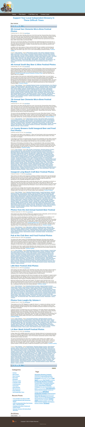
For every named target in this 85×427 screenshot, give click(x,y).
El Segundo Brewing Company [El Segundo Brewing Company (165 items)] (44, 381)
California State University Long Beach (34, 196)
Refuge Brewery (39, 203)
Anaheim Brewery (28, 319)
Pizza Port (33, 203)
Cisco (48, 320)
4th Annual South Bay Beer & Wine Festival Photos (33, 65)
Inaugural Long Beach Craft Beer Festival (32, 199)
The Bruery (33, 295)
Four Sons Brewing (24, 55)
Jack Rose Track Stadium (34, 200)
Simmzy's (25, 164)
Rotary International (38, 92)
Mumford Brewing (30, 161)
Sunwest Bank (41, 59)
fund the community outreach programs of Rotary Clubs (29, 73)
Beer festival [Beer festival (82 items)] (44, 377)
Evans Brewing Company (30, 198)
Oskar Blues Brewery (50, 258)
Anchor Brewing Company (26, 193)
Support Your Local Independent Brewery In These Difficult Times (33, 19)
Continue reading (24, 83)
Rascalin (49, 123)
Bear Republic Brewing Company (35, 194)
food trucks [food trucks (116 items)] (46, 383)
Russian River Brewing (41, 230)
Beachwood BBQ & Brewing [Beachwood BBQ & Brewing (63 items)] (46, 375)
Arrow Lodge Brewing (37, 150)
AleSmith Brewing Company (17, 319)
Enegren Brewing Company (22, 289)
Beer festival (41, 52)
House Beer (43, 88)
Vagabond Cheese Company (26, 168)
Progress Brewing (31, 358)
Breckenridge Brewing (20, 196)
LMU (12, 293)
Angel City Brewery (27, 150)
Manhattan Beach (52, 256)
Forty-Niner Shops (46, 198)
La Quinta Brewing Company (26, 201)
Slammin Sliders (14, 295)
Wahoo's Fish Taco (15, 125)
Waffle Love (36, 168)
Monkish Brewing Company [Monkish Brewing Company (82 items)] (41, 390)
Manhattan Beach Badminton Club (18, 257)
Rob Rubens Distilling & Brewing (42, 259)
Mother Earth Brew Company (38, 122)
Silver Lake (20, 164)
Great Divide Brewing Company (28, 255)
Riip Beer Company (19, 92)
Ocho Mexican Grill (30, 258)
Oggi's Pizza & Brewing (16, 123)
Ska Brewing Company (32, 93)
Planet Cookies (34, 58)
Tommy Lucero (25, 326)
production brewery (42, 123)
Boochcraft (49, 195)
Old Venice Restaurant (40, 258)
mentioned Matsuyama (33, 222)
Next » (22, 25)
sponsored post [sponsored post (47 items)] (41, 397)
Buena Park (19, 320)
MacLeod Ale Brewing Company (18, 161)
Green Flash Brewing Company (18, 290)
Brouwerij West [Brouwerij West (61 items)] (43, 378)
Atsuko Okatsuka (36, 319)
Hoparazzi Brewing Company (40, 55)
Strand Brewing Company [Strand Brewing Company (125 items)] (42, 399)
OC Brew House (49, 122)
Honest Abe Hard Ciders (47, 290)
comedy (52, 320)
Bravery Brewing (50, 151)
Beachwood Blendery (15, 151)
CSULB (53, 196)
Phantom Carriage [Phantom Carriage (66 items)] (38, 392)
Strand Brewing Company (35, 94)
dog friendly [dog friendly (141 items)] (46, 380)
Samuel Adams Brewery (30, 260)
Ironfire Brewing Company (36, 89)
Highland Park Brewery (49, 155)
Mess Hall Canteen (31, 57)
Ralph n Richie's (25, 294)
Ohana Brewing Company (40, 161)
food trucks (16, 55)
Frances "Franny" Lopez (21, 351)
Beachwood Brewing (20, 86)
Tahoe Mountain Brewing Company (45, 324)
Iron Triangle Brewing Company (23, 89)
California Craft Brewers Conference (29, 228)
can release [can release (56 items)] (49, 378)
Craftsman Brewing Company (20, 350)
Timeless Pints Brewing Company (27, 166)
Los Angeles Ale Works (38, 158)
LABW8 (39, 353)
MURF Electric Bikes (41, 57)
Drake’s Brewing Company (20, 253)
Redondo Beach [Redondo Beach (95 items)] (52, 393)
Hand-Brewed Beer (39, 155)
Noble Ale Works (19, 356)
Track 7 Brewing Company (36, 206)
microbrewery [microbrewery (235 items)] (50, 388)
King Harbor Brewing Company (27, 256)
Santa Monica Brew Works (39, 163)
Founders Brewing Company (49, 289)
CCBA (45, 228)
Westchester (48, 296)
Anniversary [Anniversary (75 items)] (37, 375)
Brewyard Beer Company (22, 153)
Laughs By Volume (45, 322)
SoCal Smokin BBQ (26, 59)
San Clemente (42, 58)
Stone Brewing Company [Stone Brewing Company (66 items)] (50, 397)
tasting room (50, 124)
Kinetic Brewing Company (36, 157)
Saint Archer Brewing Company (18, 204)
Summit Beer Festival (40, 231)
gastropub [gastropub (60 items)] (37, 384)
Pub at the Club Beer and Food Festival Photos (31, 235)
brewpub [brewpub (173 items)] (37, 378)
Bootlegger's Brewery (49, 52)
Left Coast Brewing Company (31, 56)
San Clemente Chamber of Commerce (31, 124)
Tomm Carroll (38, 166)
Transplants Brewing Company (49, 166)
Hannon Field (38, 290)
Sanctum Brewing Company (26, 163)
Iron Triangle (25, 200)
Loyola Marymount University (41, 293)
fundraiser (31, 55)
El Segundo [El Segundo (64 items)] (52, 380)
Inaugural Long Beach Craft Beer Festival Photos (32, 172)
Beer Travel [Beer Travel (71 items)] (50, 377)
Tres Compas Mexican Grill (29, 60)
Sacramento (49, 230)
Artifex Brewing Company (32, 52)
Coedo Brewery (47, 196)
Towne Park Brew (18, 60)
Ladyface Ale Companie (21, 158)
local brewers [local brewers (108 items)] (48, 387)
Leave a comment (18, 96)
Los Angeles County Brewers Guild (23, 160)
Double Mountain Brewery (17, 322)
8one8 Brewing (36, 149)
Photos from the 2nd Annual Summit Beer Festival (33, 210)
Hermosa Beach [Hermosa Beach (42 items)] (41, 384)
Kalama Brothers (14, 121)
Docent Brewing (46, 53)
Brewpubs (15, 379)
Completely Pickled (15, 154)
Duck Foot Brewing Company (17, 198)
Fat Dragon (31, 155)
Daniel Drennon (21, 87)
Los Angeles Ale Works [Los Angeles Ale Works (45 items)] (42, 388)
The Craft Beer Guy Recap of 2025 (21, 398)
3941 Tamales (29, 149)
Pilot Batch (22, 14)
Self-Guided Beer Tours (18, 392)
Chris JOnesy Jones (42, 320)
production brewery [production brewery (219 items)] (41, 393)
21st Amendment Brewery (32, 318)
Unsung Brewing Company (42, 60)
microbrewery (28, 122)
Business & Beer (17, 380)
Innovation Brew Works (16, 200)
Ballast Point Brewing (46, 193)
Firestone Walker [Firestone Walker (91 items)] (39, 383)
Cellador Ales (14, 87)
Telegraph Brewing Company (17, 325)
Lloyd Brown (27, 33)
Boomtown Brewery (44, 86)
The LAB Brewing (41, 165)
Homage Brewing (15, 156)
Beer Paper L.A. (35, 86)
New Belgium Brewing (40, 257)
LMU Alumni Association (19, 293)
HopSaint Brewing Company (33, 88)
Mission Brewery (33, 91)
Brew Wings (13, 153)
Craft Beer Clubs (17, 382)
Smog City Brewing (42, 93)
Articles (15, 372)
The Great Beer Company (45, 325)
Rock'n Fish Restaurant (19, 260)
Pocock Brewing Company (34, 162)
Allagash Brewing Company (46, 286)
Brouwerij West (52, 86)
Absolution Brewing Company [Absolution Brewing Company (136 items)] (43, 374)
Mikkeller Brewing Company (22, 202)
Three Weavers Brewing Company (39, 261)
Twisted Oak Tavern (15, 168)
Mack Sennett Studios (51, 160)
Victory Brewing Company (35, 326)
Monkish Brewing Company (20, 230)
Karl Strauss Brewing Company (23, 157)
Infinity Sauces (51, 55)
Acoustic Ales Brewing (45, 192)
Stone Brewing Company (23, 94)
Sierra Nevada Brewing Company (18, 93)
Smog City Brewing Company (35, 164)
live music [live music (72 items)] (42, 387)
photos (16, 58)
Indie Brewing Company (38, 156)
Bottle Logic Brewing (15, 53)
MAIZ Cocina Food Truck (20, 57)
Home (14, 14)
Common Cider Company (31, 252)
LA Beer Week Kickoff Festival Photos (27, 329)
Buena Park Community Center (30, 320)
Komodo (40, 291)
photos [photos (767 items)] (46, 392)
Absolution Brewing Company (33, 85)
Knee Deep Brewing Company (22, 91)
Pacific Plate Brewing (40, 356)
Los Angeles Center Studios (28, 354)
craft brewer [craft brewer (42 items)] (41, 380)
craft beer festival (29, 119)
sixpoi (24, 324)
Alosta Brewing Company (16, 150)
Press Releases (16, 390)
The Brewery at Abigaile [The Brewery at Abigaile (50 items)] (42, 400)
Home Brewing (16, 387)
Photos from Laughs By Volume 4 (25, 300)
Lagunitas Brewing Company (36, 229)
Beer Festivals (18, 52)
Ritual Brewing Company (49, 203)
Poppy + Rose (43, 162)
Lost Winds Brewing (20, 122)
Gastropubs (16, 385)
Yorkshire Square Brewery (34, 95)
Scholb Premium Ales (48, 92)
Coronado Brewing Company (44, 252)
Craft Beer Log (33, 14)
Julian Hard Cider (44, 200)
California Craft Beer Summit (39, 227)
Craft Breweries (16, 384)
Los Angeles (30, 158)
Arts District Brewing (44, 85)
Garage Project (18, 199)
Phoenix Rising (14, 294)
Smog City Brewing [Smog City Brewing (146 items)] (40, 396)
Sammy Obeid (19, 324)
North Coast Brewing (20, 258)
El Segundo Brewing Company (42, 87)
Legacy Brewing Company (45, 56)
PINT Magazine (43, 323)
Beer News (15, 377)
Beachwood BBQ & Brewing (41, 347)
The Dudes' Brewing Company (30, 165)
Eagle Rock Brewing (29, 87)
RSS (15, 421)
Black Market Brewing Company (39, 195)
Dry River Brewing (31, 154)
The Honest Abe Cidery (23, 296)
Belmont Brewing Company (25, 195)
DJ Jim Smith (23, 154)
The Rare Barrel (49, 231)
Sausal (47, 163)
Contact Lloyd (45, 14)
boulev (48, 319)
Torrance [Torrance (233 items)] (46, 403)
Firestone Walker (17, 88)
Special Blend (35, 59)
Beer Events (16, 374)
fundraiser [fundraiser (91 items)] (51, 383)
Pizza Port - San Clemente (25, 58)
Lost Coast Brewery (29, 293)
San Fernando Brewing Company (43, 358)
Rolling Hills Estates (29, 92)
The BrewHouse (49, 59)
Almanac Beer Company (16, 287)
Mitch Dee (23, 323)
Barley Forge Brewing (18, 251)
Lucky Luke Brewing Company (38, 160)
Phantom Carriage (42, 91)
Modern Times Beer (33, 202)
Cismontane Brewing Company (35, 53)
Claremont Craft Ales (47, 153)
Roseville (33, 230)
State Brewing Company (47, 164)
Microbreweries (16, 388)
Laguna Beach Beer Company (17, 56)
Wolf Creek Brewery (44, 168)
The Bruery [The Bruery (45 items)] (49, 400)
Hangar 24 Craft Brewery (48, 119)
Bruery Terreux (24, 53)
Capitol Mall (40, 228)
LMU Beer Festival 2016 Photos (24, 266)
